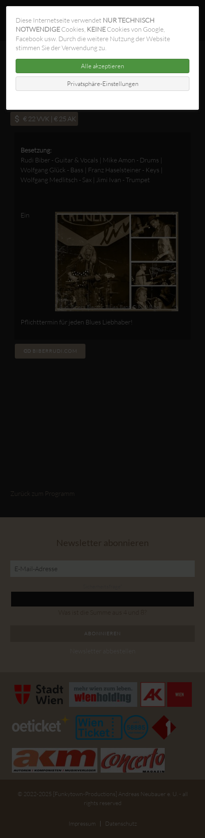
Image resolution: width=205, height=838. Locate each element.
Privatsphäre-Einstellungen (102, 84)
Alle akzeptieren (102, 66)
